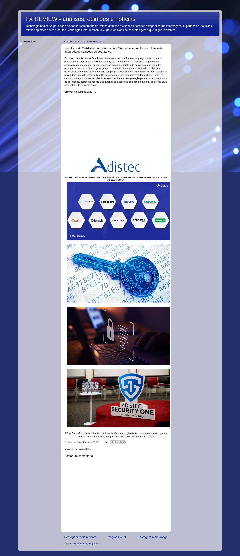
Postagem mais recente (80, 537)
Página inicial (117, 537)
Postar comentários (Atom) (86, 543)
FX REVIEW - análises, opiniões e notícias (80, 19)
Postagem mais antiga (153, 537)
